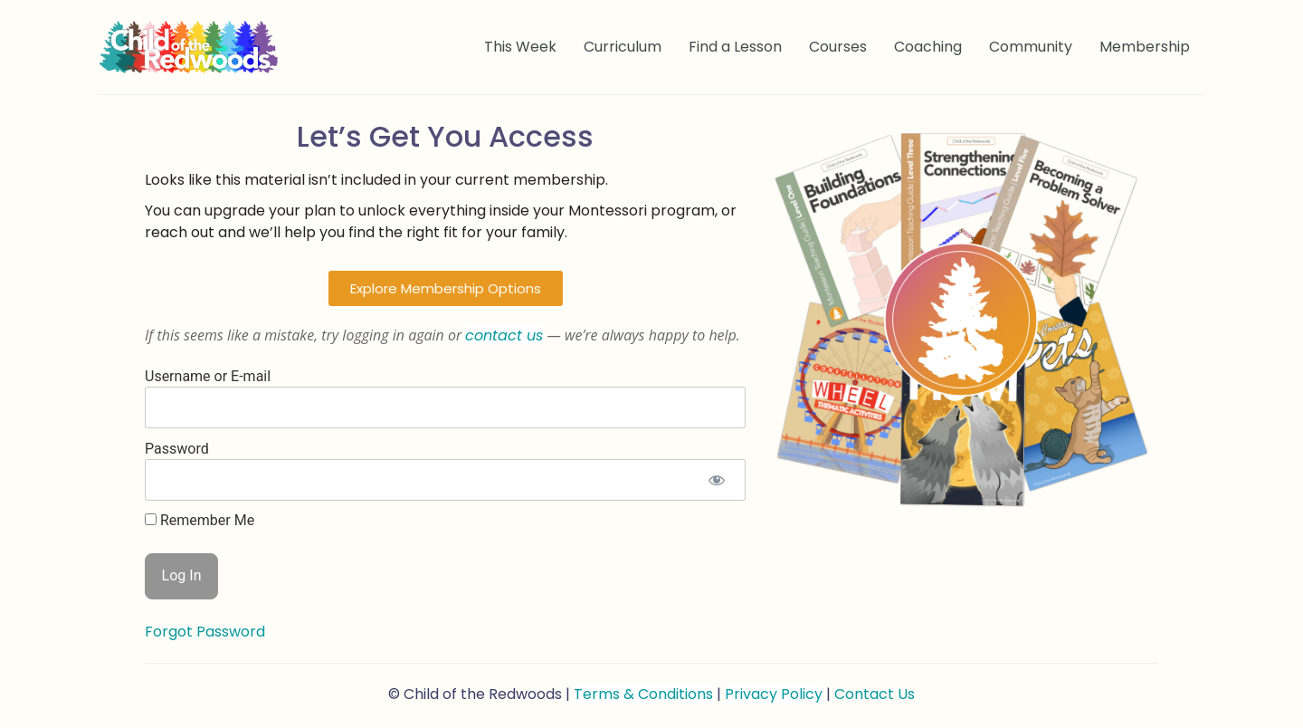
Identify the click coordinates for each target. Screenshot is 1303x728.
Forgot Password (205, 631)
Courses (838, 46)
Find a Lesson (735, 46)
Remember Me (199, 520)
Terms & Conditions (643, 694)
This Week (520, 46)
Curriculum (622, 46)
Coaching (928, 46)
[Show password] (716, 480)
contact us (504, 335)
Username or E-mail (208, 375)
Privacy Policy (774, 694)
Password (177, 447)
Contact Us (874, 694)
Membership (1144, 46)
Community (1030, 46)
